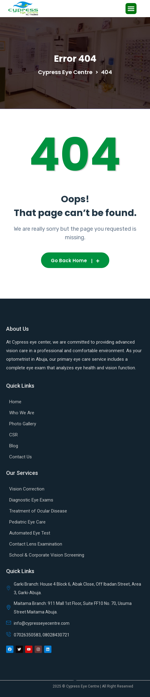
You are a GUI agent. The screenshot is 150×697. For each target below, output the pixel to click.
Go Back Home (75, 260)
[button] (131, 8)
